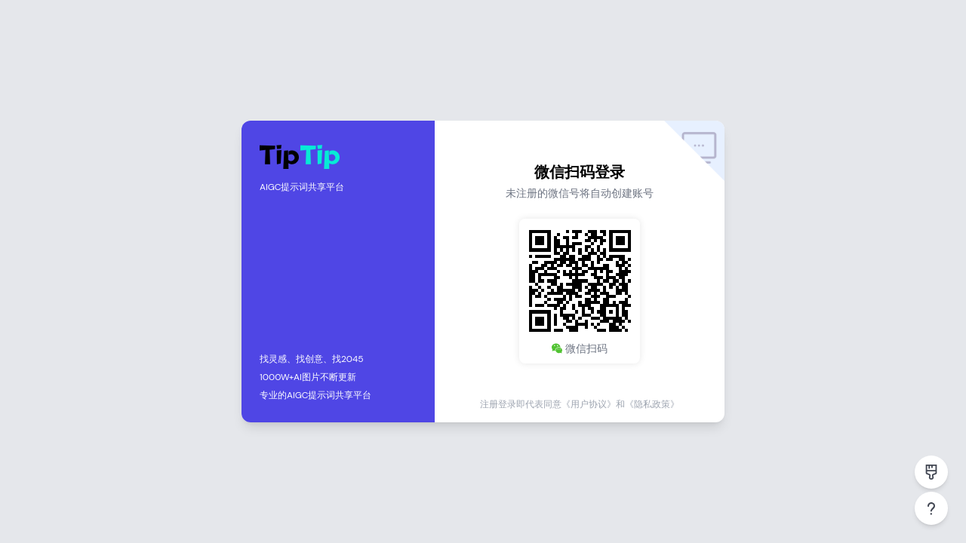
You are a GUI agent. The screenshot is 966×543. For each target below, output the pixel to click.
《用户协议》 (588, 404)
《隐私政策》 (652, 404)
